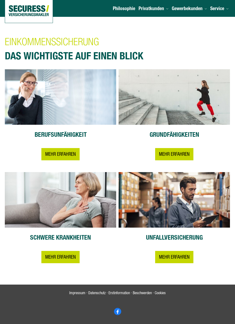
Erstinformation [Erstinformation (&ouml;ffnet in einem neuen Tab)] (119, 293)
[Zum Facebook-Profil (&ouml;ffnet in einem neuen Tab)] (117, 311)
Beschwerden (142, 293)
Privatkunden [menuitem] (151, 9)
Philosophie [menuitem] (124, 9)
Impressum (77, 293)
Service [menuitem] (217, 9)
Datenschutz (97, 293)
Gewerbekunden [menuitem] (187, 9)
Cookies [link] (160, 293)
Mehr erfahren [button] (60, 154)
